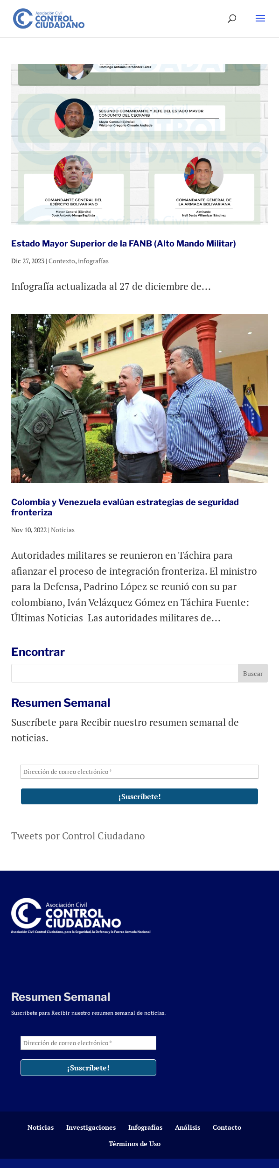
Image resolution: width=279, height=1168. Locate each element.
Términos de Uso (134, 1143)
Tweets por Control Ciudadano (78, 835)
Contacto (227, 1127)
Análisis (187, 1127)
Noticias (63, 529)
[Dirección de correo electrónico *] (139, 772)
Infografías (145, 1127)
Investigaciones (91, 1127)
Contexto (62, 260)
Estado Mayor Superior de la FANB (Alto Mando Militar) (123, 243)
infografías (93, 260)
